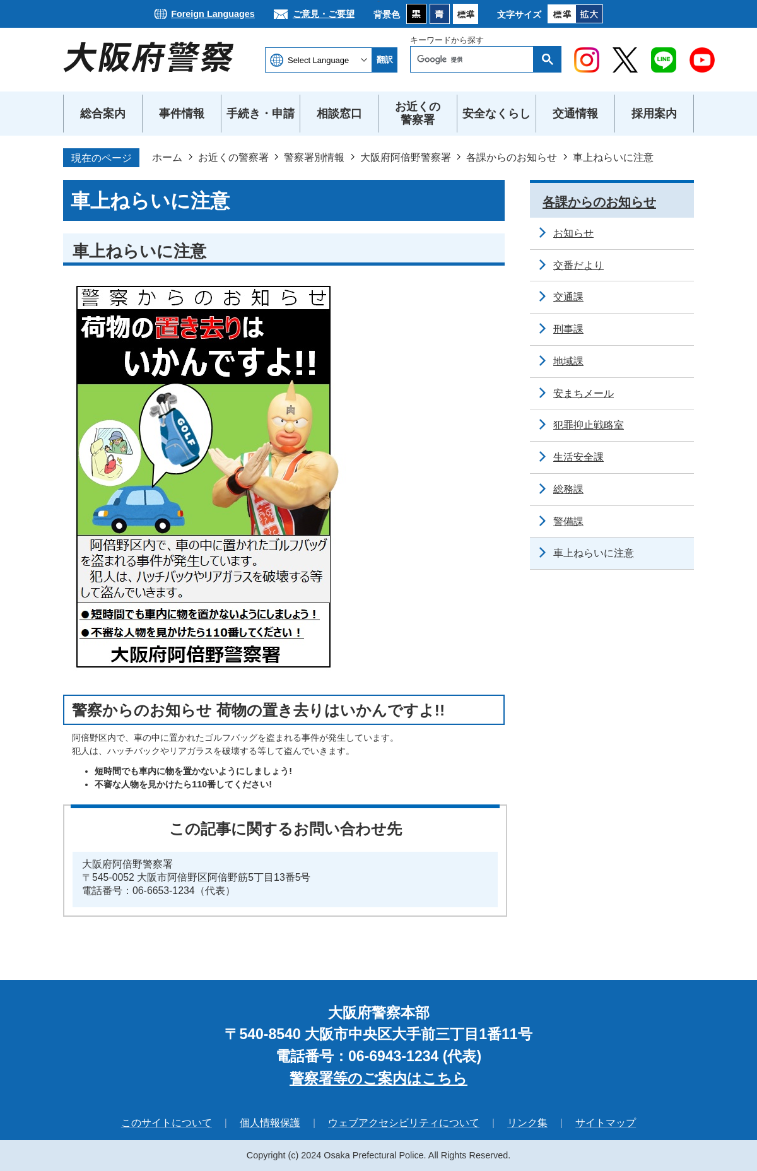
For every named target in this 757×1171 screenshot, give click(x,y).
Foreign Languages (213, 14)
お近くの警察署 (233, 157)
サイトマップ (605, 1122)
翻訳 (385, 59)
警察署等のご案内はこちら (378, 1078)
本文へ (379, 0)
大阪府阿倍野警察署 (405, 157)
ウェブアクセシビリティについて (403, 1122)
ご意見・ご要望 (324, 14)
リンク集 (527, 1122)
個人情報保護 (270, 1122)
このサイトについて (166, 1122)
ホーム (167, 157)
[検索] (475, 59)
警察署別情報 (314, 157)
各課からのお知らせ (511, 157)
